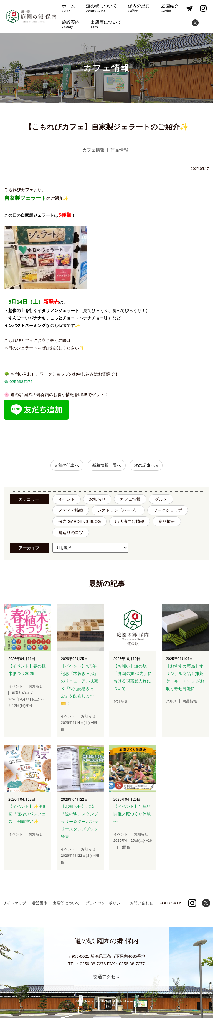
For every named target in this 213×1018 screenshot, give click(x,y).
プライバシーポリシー (104, 903)
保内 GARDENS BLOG (79, 521)
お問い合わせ (141, 903)
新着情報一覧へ (106, 465)
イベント (66, 499)
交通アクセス (106, 976)
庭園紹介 (169, 9)
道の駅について (101, 9)
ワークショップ (167, 510)
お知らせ (97, 499)
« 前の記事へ (67, 465)
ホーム (68, 9)
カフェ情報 (130, 499)
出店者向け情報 (129, 521)
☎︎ (6, 381)
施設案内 (70, 25)
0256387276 (20, 381)
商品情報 (166, 521)
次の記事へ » (146, 465)
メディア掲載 (70, 510)
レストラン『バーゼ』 (118, 510)
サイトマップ (14, 903)
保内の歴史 (138, 9)
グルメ (161, 499)
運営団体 (39, 903)
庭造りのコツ (70, 532)
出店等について (105, 25)
